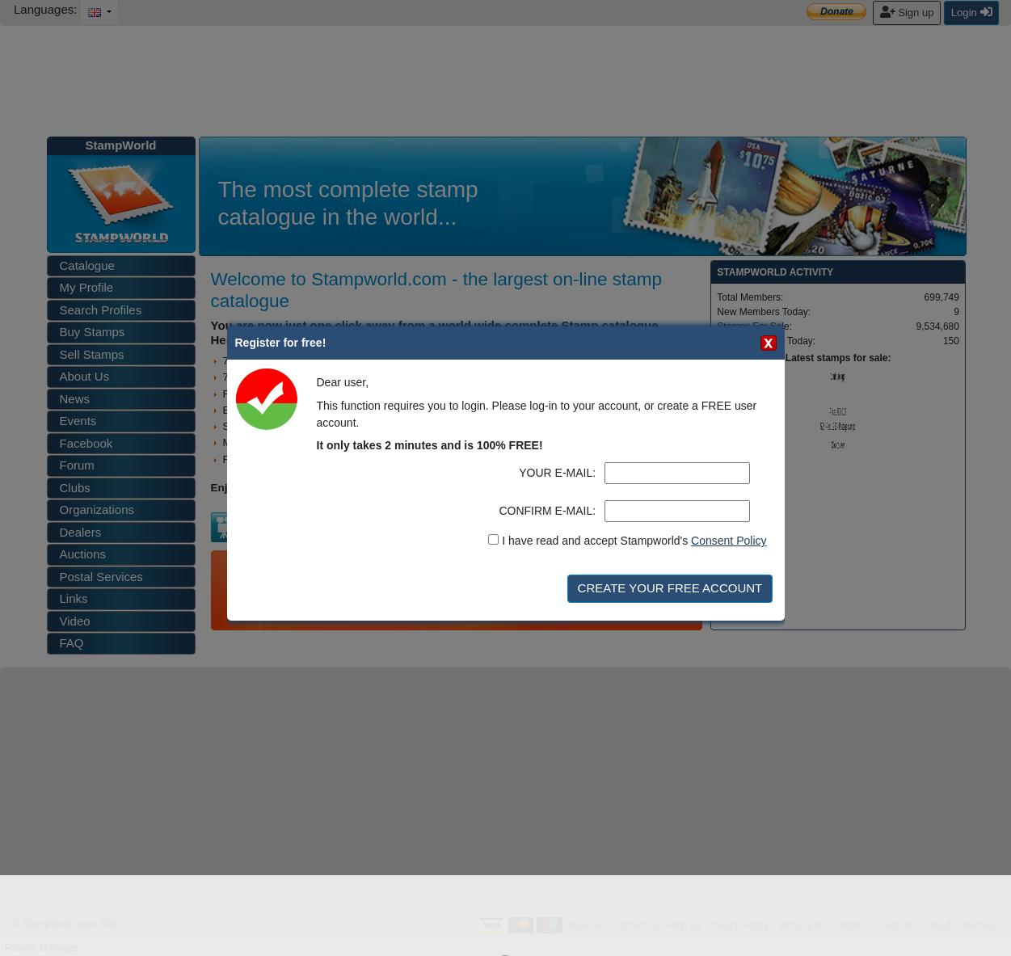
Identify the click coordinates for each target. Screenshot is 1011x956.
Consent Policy (728, 540)
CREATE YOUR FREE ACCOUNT (670, 588)
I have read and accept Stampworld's (634, 540)
